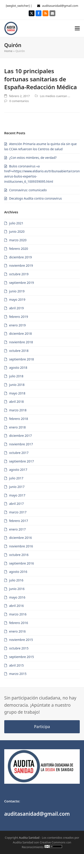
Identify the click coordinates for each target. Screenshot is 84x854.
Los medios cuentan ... (55, 96)
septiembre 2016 (21, 563)
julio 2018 (16, 376)
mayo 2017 (17, 495)
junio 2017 (17, 487)
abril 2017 (16, 503)
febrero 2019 (18, 316)
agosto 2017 (18, 469)
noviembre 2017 (21, 444)
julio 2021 (16, 223)
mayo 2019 (17, 299)
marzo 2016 (17, 614)
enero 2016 (17, 631)
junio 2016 (17, 589)
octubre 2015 (19, 648)
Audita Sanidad (29, 838)
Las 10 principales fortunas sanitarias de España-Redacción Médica (40, 79)
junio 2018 (17, 385)
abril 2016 (16, 605)
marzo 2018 (17, 410)
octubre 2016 (19, 555)
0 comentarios (19, 101)
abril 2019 (16, 308)
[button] (77, 28)
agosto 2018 (18, 367)
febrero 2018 (18, 419)
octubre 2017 (19, 453)
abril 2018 (16, 401)
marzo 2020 (17, 240)
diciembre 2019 (20, 257)
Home (8, 51)
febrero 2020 (18, 248)
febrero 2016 (18, 623)
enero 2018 (17, 427)
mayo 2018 (17, 393)
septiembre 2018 (21, 359)
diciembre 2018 (20, 333)
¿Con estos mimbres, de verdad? (33, 157)
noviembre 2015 (21, 640)
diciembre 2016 (20, 537)
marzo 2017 (17, 512)
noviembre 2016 (21, 546)
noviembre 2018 (21, 342)
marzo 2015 (17, 674)
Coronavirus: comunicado (28, 190)
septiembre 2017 (21, 461)
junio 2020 (17, 231)
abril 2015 (16, 665)
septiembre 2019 (21, 282)
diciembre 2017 (20, 435)
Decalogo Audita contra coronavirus (35, 198)
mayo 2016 (17, 597)
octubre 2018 (19, 350)
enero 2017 (17, 529)
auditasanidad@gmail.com (60, 6)
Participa (42, 726)
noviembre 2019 (21, 265)
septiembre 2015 (21, 657)
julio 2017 (16, 478)
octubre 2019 (19, 274)
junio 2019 (17, 291)
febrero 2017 (18, 521)
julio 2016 (16, 580)
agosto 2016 (18, 571)
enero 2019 (17, 325)
